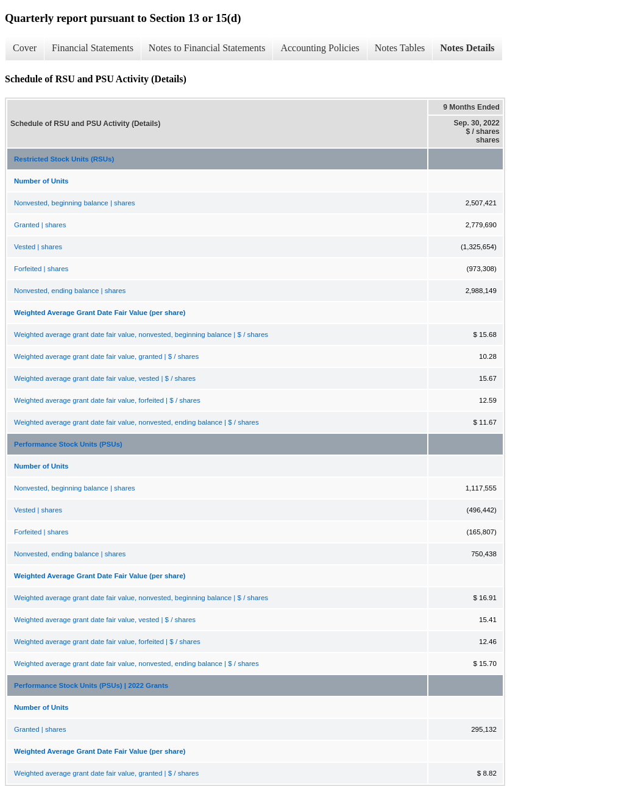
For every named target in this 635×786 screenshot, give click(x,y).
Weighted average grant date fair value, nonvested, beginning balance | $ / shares (141, 334)
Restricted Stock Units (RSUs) (64, 159)
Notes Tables (400, 48)
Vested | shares (38, 246)
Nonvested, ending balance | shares (70, 290)
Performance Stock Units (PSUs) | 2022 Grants (91, 685)
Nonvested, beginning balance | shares (74, 203)
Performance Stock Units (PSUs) (68, 444)
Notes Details (467, 48)
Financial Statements (92, 48)
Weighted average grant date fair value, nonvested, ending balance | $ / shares (136, 422)
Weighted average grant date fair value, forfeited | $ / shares (107, 400)
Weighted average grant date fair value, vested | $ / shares (105, 378)
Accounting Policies (319, 48)
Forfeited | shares (41, 268)
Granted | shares (40, 224)
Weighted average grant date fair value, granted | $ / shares (106, 356)
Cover (25, 48)
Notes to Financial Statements (207, 48)
